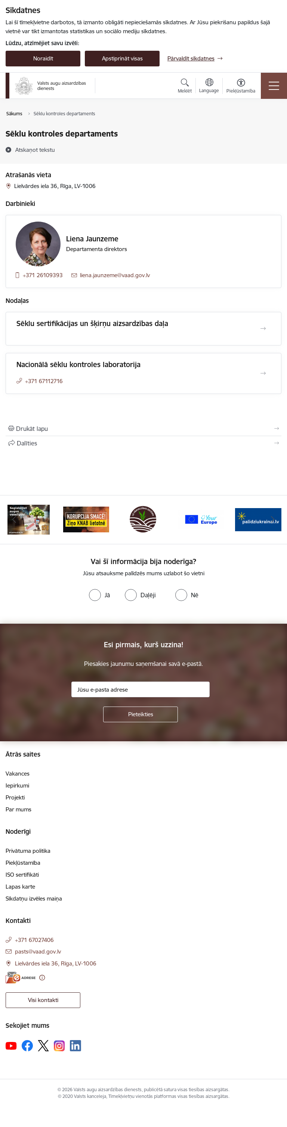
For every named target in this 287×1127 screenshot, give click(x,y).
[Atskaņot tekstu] (35, 149)
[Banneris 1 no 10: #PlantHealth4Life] (28, 519)
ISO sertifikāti (22, 874)
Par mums (18, 809)
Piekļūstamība (23, 862)
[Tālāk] (272, 519)
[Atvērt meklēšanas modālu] (184, 87)
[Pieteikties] (140, 714)
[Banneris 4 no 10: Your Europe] (201, 519)
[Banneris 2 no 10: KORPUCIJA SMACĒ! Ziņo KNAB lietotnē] (86, 519)
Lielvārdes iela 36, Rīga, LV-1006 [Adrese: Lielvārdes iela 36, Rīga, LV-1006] (55, 963)
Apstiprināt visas (122, 58)
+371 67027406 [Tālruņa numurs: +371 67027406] (34, 939)
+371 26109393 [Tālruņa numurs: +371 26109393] (43, 275)
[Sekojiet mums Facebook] (27, 1045)
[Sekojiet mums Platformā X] (43, 1045)
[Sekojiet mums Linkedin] (75, 1045)
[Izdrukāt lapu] (143, 429)
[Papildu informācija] (42, 977)
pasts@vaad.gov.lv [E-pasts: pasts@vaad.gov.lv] (38, 951)
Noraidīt (43, 58)
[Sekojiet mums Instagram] (59, 1045)
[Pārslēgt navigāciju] (274, 86)
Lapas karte (20, 886)
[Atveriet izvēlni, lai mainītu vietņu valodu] (209, 86)
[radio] (99, 595)
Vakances (18, 773)
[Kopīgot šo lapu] (143, 443)
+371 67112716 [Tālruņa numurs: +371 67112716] (44, 381)
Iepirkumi (17, 785)
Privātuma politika (28, 850)
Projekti (15, 797)
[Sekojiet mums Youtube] (11, 1045)
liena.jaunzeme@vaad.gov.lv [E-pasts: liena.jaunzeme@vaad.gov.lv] (115, 275)
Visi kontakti (43, 1000)
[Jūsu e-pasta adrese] (140, 689)
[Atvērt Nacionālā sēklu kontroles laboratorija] (263, 373)
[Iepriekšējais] (14, 519)
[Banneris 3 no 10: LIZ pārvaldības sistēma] (143, 519)
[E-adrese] (21, 977)
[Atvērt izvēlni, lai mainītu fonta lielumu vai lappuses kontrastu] (241, 87)
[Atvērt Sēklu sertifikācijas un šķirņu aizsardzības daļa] (263, 328)
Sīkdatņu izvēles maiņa (34, 898)
